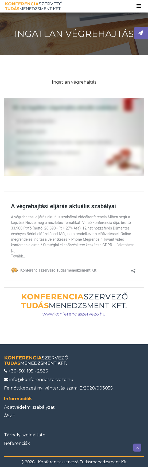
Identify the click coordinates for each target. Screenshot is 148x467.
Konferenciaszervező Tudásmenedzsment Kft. (82, 462)
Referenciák (17, 443)
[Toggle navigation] (139, 6)
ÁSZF (9, 415)
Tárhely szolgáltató (24, 434)
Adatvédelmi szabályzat (29, 407)
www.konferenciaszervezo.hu (74, 314)
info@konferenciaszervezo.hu (38, 379)
